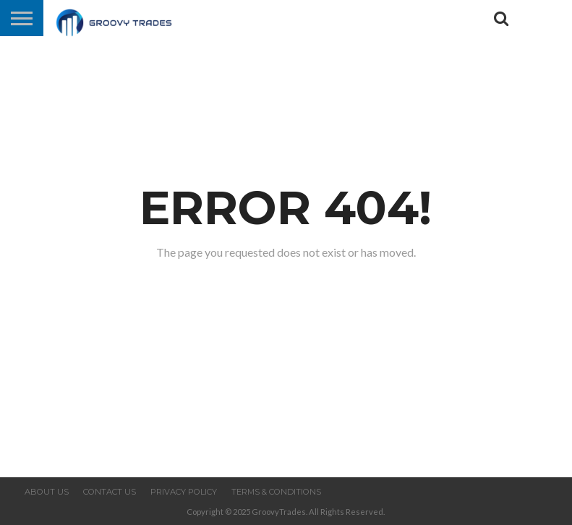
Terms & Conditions (276, 492)
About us (47, 492)
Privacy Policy (183, 492)
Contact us (109, 492)
